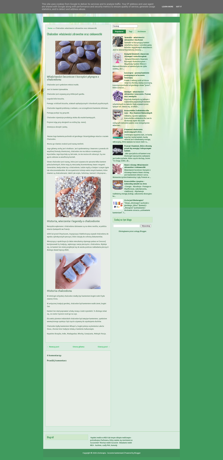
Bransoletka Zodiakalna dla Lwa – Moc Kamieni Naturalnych (138, 111)
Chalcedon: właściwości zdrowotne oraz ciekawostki (74, 34)
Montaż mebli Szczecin (109, 443)
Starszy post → (104, 347)
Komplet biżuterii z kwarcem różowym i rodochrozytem (136, 55)
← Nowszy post (53, 347)
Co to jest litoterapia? (133, 200)
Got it (179, 7)
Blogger (143, 231)
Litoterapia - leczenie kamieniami (110, 453)
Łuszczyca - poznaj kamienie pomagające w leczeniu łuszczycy (136, 75)
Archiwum (142, 32)
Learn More (167, 7)
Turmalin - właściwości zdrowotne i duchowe (134, 38)
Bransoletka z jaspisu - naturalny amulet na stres (135, 182)
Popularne (119, 32)
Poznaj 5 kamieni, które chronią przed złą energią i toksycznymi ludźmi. (138, 148)
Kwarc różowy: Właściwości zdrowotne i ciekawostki (136, 166)
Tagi (130, 32)
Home (50, 28)
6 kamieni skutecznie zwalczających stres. (133, 130)
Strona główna (78, 347)
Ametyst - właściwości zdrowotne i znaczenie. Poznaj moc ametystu (137, 94)
